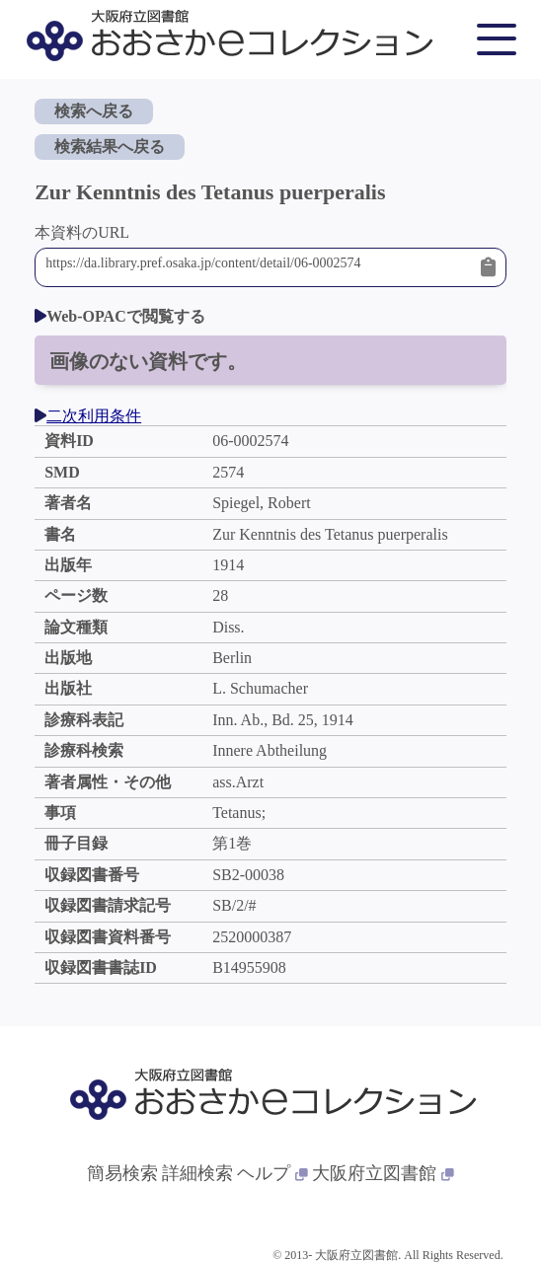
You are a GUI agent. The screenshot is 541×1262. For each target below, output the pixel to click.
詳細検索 (197, 1173)
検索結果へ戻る (109, 146)
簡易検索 (122, 1173)
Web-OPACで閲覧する (120, 316)
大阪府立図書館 (383, 1173)
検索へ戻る (93, 111)
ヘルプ (272, 1173)
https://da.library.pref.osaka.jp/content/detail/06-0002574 (258, 267)
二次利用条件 (88, 416)
